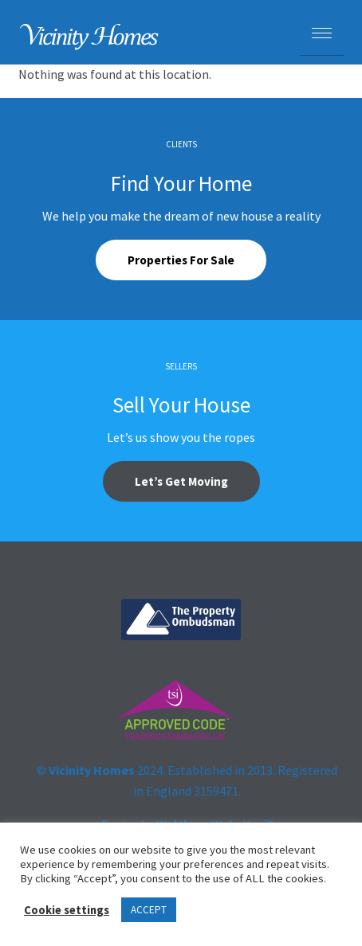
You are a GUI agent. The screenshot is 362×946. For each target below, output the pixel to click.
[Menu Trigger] (322, 34)
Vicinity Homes (92, 770)
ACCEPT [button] (149, 910)
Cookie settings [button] (66, 910)
